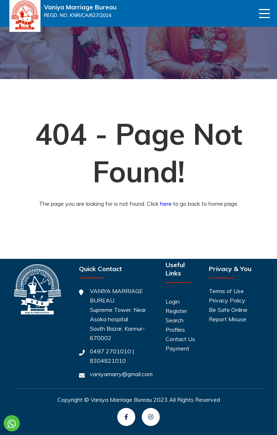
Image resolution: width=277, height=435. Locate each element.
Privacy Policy (227, 300)
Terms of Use (226, 291)
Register (176, 310)
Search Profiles (175, 325)
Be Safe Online (228, 309)
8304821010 (108, 360)
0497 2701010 (110, 351)
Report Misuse (227, 319)
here (166, 203)
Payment (177, 348)
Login (173, 301)
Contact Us (180, 339)
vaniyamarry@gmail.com (121, 374)
